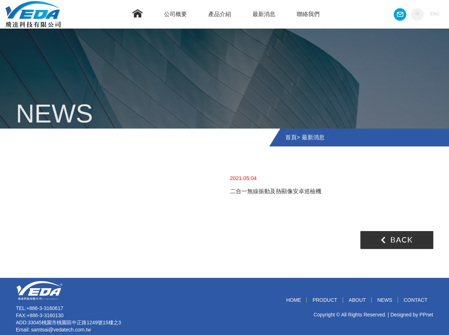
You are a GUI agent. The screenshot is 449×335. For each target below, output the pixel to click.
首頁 (291, 137)
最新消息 (263, 14)
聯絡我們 (308, 14)
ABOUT (357, 300)
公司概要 (175, 14)
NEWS (384, 300)
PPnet (426, 315)
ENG (434, 13)
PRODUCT (324, 300)
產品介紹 (219, 14)
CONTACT (416, 300)
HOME (293, 300)
